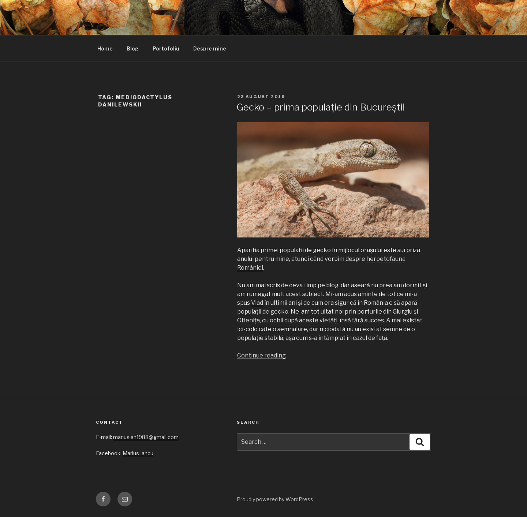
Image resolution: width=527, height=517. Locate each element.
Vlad (257, 302)
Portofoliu (166, 48)
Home (105, 48)
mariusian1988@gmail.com (146, 437)
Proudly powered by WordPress (275, 499)
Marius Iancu (138, 453)
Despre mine (209, 48)
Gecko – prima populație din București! (320, 107)
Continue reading (261, 355)
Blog (133, 48)
